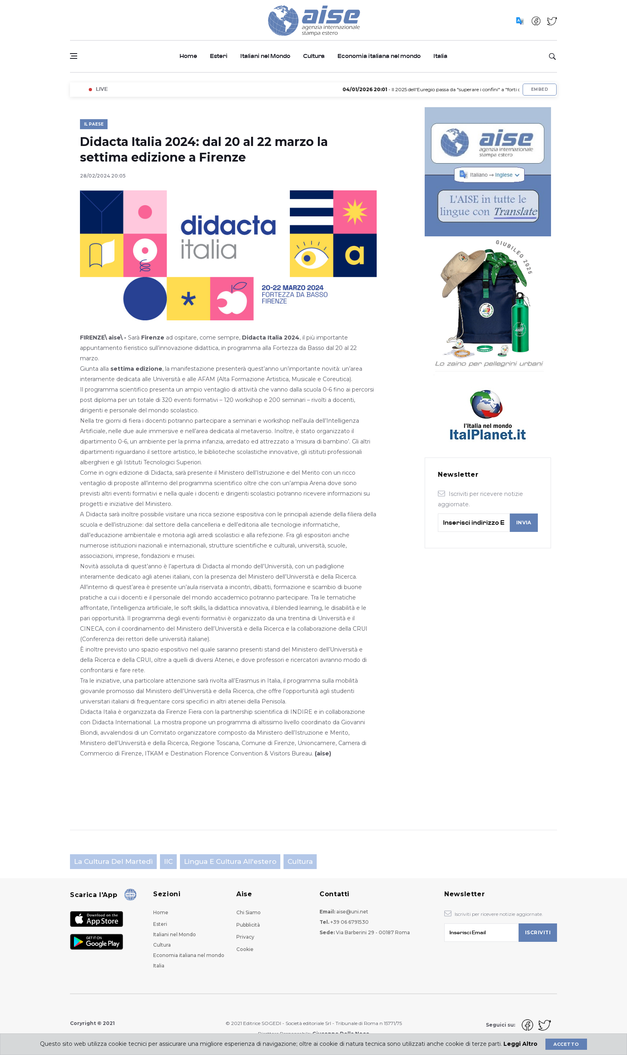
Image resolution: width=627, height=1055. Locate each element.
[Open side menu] (73, 56)
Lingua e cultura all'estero (230, 861)
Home (188, 56)
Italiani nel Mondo (265, 56)
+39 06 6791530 (349, 922)
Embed (539, 89)
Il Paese (94, 124)
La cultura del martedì (113, 861)
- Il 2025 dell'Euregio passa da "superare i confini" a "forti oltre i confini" (451, 89)
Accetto (566, 1044)
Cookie (245, 949)
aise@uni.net (352, 912)
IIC (168, 861)
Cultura (314, 56)
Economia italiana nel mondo (379, 56)
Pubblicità (248, 925)
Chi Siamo (248, 912)
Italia (440, 56)
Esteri (219, 56)
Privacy (245, 937)
